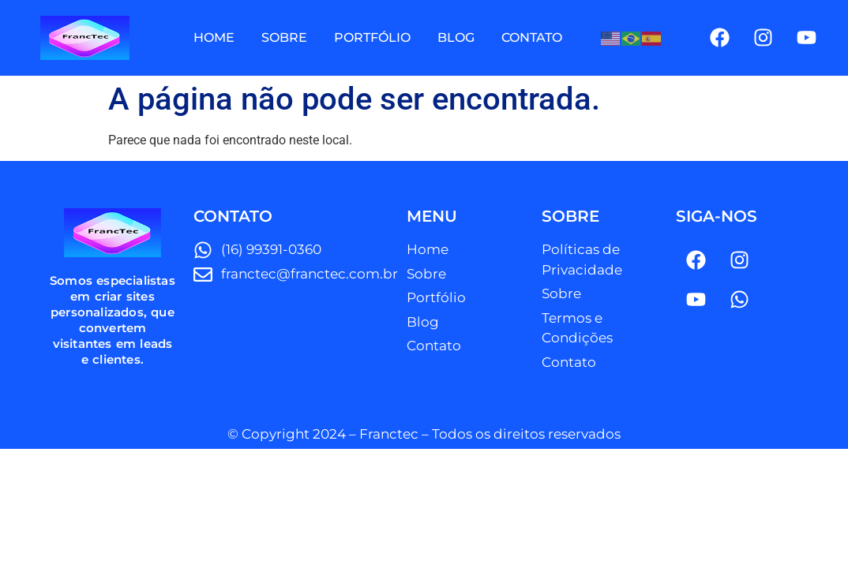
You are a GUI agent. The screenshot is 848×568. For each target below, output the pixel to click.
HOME (214, 37)
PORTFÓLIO (372, 37)
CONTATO (531, 37)
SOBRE (284, 37)
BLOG (456, 37)
